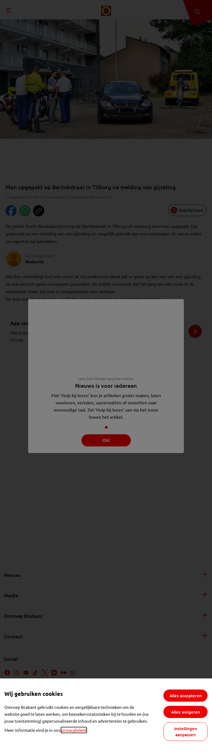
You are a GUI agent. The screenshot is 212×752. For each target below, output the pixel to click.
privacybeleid (73, 730)
